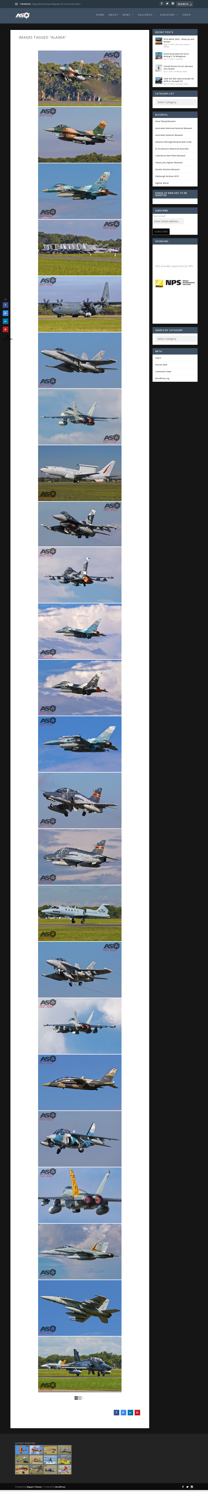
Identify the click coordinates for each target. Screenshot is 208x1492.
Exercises (179, 46)
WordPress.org (162, 380)
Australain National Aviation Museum (173, 130)
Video (186, 17)
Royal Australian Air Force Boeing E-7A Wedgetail (176, 57)
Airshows (167, 17)
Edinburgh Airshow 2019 (167, 178)
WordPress (60, 1489)
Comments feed (163, 373)
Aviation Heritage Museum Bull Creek (173, 144)
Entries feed (161, 366)
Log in (158, 359)
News (126, 17)
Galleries (145, 17)
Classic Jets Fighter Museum (169, 164)
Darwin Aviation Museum (167, 171)
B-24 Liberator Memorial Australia (172, 150)
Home (100, 17)
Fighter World (162, 185)
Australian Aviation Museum (169, 137)
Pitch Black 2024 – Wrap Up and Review (179, 42)
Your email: (159, 218)
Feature (187, 46)
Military (166, 48)
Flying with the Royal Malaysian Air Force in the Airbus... (57, 4)
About (113, 17)
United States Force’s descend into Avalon (178, 69)
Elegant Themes (34, 1489)
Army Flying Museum (165, 123)
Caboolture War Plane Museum (170, 157)
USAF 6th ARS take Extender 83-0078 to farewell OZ (179, 81)
